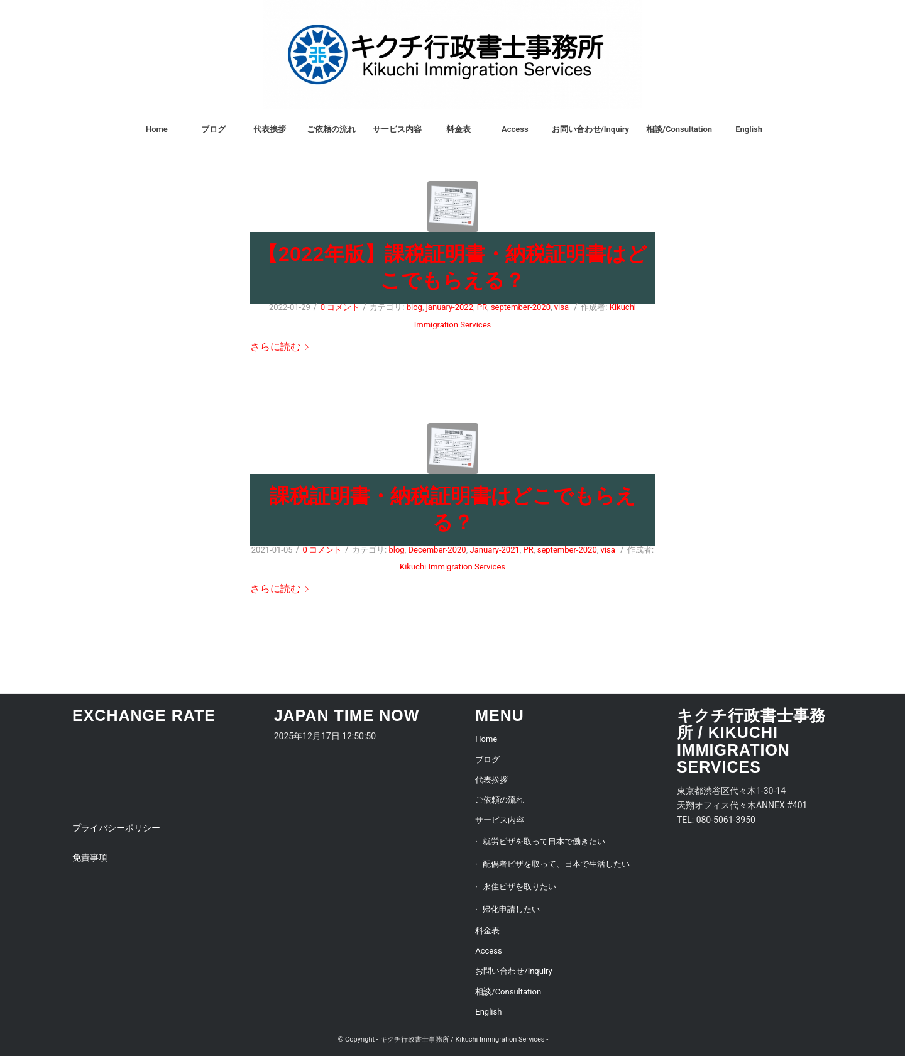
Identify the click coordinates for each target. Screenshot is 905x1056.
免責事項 (89, 857)
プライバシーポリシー (116, 828)
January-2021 (494, 549)
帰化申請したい (511, 909)
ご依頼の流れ (499, 800)
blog (414, 307)
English (488, 1011)
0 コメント (340, 307)
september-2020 (521, 307)
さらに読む (282, 347)
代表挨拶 (491, 779)
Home (486, 739)
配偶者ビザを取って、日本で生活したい (556, 864)
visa (561, 307)
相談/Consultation (508, 991)
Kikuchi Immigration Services (452, 566)
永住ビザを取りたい (519, 886)
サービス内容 (499, 820)
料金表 (487, 930)
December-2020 (437, 549)
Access (488, 950)
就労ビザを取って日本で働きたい (544, 841)
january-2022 (449, 307)
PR (482, 307)
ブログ (487, 759)
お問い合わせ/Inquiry (513, 971)
